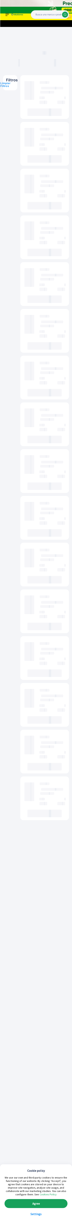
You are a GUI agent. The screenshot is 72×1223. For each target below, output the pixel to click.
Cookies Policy (48, 1194)
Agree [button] (36, 1203)
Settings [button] (36, 1214)
